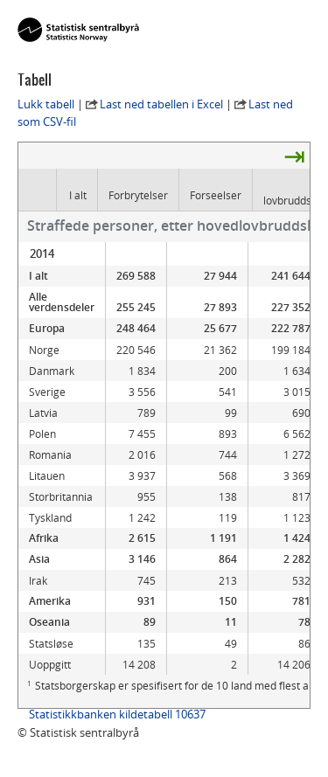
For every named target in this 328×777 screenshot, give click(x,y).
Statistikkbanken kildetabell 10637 (117, 714)
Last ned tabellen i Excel (161, 104)
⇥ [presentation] (294, 155)
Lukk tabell (45, 104)
